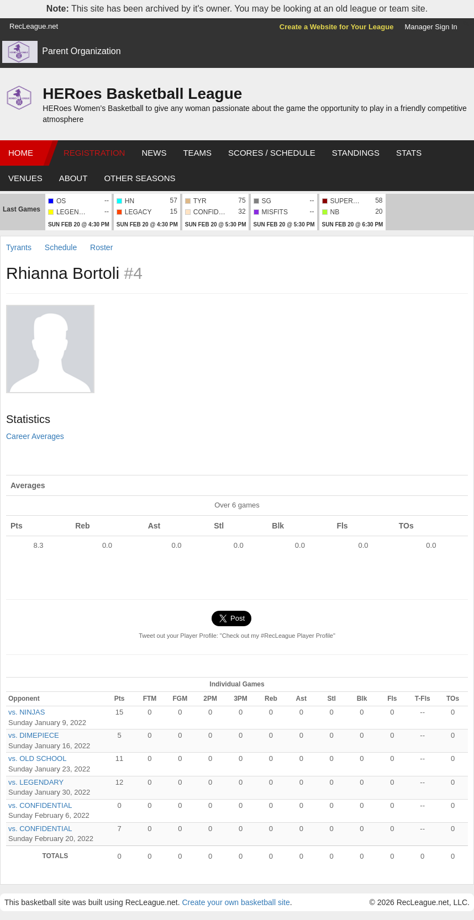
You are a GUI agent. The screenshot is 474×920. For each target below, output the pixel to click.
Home (20, 152)
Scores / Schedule (271, 152)
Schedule (61, 247)
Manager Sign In (430, 27)
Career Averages (35, 436)
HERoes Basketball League (142, 93)
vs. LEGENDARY (36, 782)
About (73, 178)
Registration (94, 152)
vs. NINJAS (26, 712)
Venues (25, 178)
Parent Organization (81, 51)
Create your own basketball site (235, 902)
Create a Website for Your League (337, 27)
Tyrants (20, 247)
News (153, 152)
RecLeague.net (33, 26)
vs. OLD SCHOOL (37, 758)
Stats (409, 152)
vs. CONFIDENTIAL (40, 805)
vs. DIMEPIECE (33, 735)
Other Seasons (139, 178)
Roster (101, 247)
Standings (356, 152)
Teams (197, 152)
